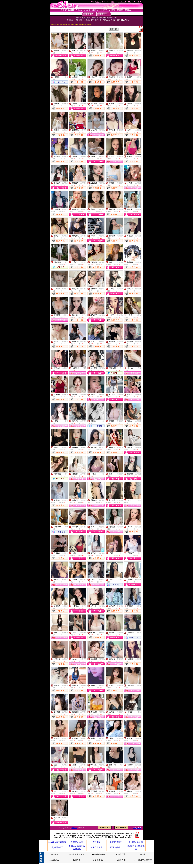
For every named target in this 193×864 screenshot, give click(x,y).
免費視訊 (65, 51)
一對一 (66, 262)
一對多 (66, 77)
